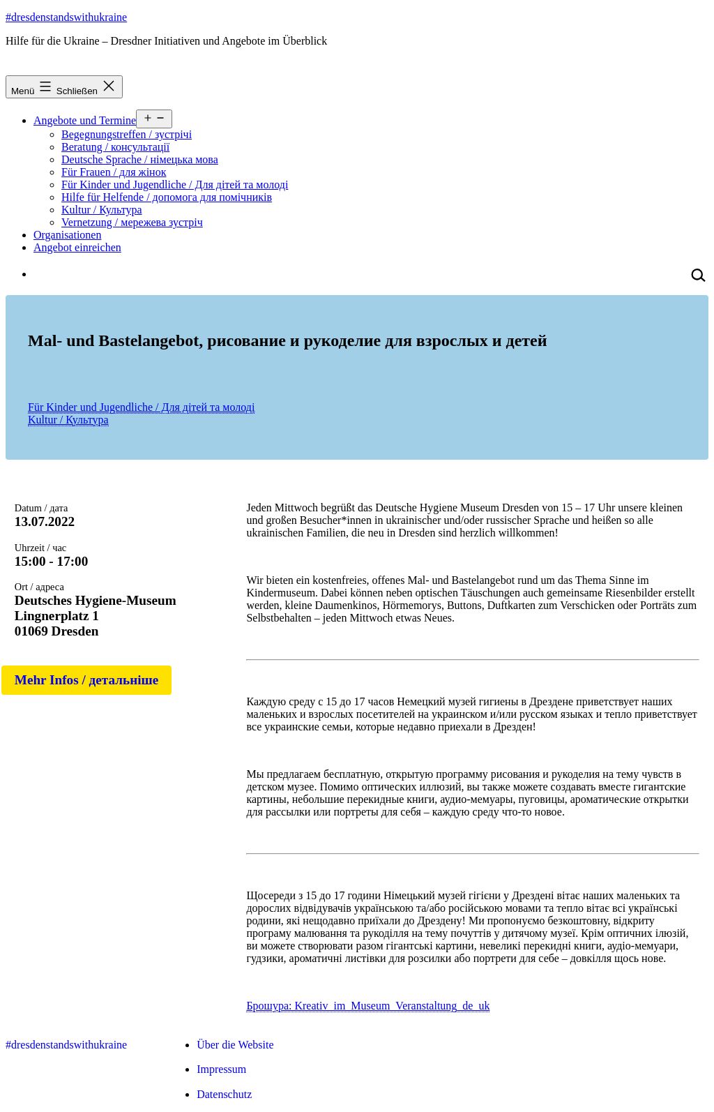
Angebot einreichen (77, 247)
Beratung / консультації (115, 147)
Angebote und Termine (84, 120)
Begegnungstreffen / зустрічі (126, 134)
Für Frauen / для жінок (113, 172)
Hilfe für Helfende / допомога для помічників (166, 197)
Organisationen (67, 235)
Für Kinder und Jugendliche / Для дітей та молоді (174, 184)
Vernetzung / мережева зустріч (132, 222)
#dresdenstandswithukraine (66, 17)
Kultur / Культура (101, 210)
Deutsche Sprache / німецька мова (139, 159)
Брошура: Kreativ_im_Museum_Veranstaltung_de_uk (367, 1006)
